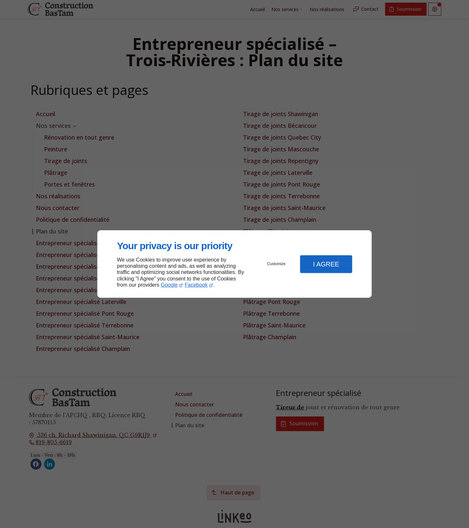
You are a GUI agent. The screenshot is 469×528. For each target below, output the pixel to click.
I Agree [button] (326, 264)
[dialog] (234, 264)
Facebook (196, 285)
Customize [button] (276, 264)
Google (169, 285)
